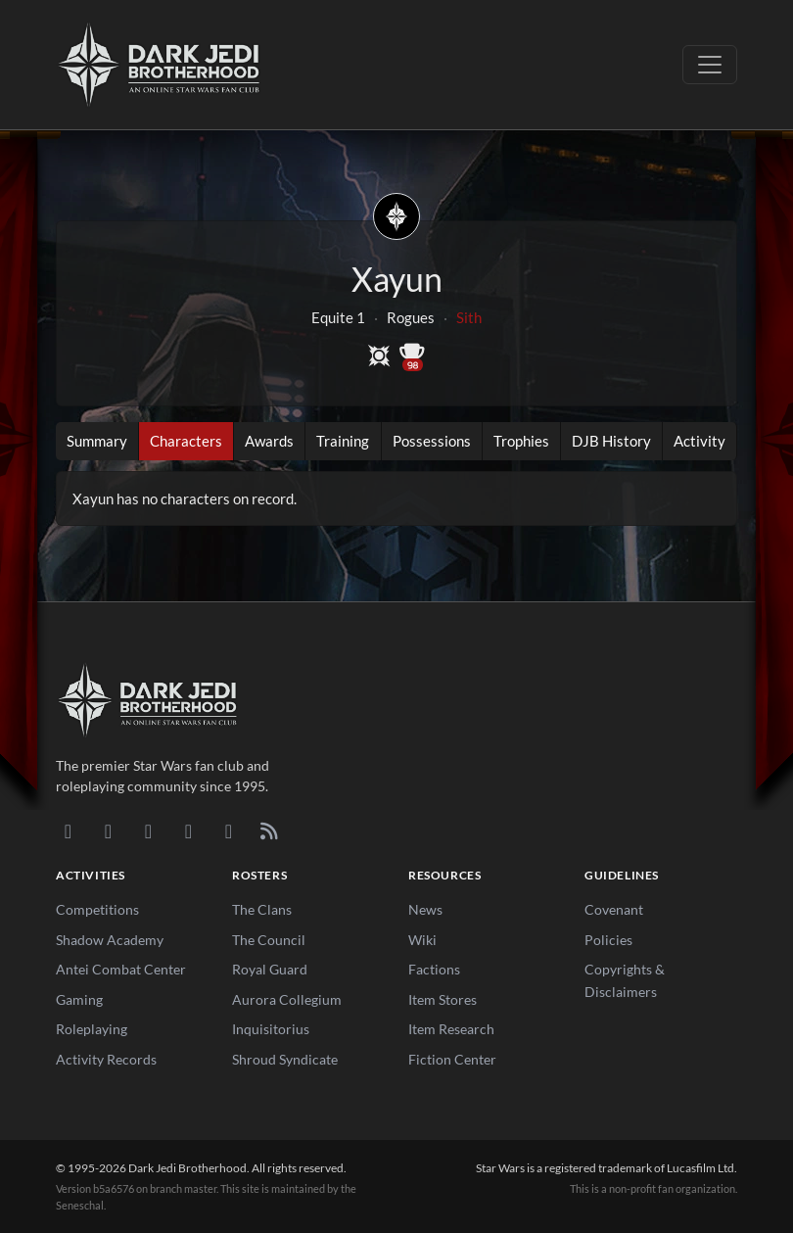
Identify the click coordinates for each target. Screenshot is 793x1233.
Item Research (451, 1028)
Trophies (521, 441)
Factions (434, 969)
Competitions (97, 909)
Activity (699, 441)
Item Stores (442, 999)
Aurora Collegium (287, 999)
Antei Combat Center (121, 969)
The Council (268, 939)
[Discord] (68, 830)
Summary (97, 441)
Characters (186, 441)
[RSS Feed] (269, 830)
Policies (608, 939)
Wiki (422, 939)
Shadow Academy (109, 939)
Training (342, 441)
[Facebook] (148, 830)
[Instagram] (188, 830)
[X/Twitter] (228, 830)
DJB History (611, 441)
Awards (269, 441)
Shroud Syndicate (285, 1059)
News (425, 909)
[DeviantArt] (108, 830)
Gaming (79, 999)
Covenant (613, 909)
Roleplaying (91, 1028)
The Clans (262, 909)
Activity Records (106, 1059)
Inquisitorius (270, 1028)
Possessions (432, 441)
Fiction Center (452, 1059)
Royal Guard (269, 969)
